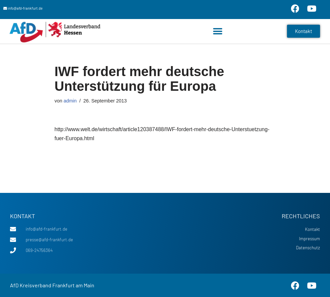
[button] (217, 31)
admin (70, 100)
